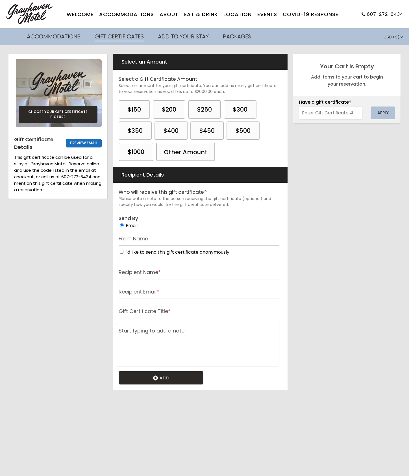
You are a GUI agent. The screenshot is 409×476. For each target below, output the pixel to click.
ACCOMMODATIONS (126, 14)
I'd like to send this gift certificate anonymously (177, 252)
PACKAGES (237, 36)
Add (161, 378)
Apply (383, 113)
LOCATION (237, 14)
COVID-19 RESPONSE (310, 14)
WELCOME (80, 14)
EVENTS (267, 14)
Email (132, 225)
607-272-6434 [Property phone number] (385, 14)
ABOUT (169, 14)
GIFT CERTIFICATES (119, 36)
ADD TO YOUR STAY (183, 36)
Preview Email (83, 143)
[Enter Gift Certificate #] (331, 112)
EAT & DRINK (201, 14)
